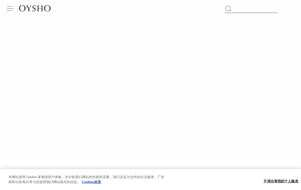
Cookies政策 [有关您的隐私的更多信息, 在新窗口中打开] (91, 184)
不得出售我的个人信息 (281, 183)
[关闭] (292, 183)
